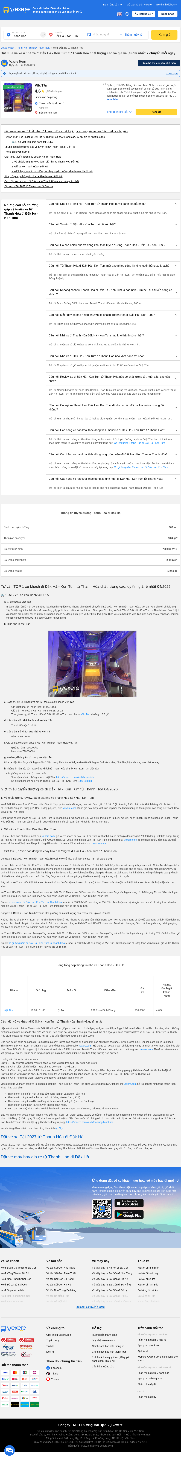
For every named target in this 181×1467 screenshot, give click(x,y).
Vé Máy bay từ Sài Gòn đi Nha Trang (112, 1273)
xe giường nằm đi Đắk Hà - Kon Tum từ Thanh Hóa (36, 943)
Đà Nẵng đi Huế (146, 1295)
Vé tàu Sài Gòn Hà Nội (58, 1284)
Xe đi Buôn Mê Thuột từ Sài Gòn (19, 1267)
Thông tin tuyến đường (17, 151)
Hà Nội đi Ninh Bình (148, 1267)
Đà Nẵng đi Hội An (148, 1290)
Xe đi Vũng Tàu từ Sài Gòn (15, 1273)
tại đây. (59, 1128)
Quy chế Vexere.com (103, 1340)
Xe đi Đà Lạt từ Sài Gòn (14, 1284)
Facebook (56, 1368)
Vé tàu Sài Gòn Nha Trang (60, 1267)
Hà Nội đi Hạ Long (148, 1273)
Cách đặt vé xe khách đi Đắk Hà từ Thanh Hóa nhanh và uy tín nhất (41, 181)
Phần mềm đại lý (147, 1384)
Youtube (55, 1379)
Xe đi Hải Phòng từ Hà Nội (15, 1295)
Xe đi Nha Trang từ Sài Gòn (16, 1279)
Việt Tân (85, 714)
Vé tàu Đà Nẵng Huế (57, 1295)
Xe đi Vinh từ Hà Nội (12, 1301)
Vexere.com (69, 808)
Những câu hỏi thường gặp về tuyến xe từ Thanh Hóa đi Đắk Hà (39, 146)
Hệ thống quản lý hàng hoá (154, 1367)
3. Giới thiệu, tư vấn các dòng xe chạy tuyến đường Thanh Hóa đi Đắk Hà (52, 171)
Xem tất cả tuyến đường (90, 1307)
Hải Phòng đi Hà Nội (149, 1301)
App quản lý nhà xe (148, 1345)
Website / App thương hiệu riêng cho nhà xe (158, 1358)
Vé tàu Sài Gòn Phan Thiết (61, 1273)
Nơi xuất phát (18, 32)
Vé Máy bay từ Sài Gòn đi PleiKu (110, 1295)
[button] (113, 204)
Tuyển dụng (53, 1340)
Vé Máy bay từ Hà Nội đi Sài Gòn (110, 1267)
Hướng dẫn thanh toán (104, 1334)
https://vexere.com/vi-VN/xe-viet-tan (75, 777)
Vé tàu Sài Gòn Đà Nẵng (60, 1279)
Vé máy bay (100, 1261)
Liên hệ (50, 1351)
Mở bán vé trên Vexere (139, 4)
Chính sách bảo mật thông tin (108, 1346)
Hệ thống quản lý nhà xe (153, 1334)
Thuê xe (144, 1261)
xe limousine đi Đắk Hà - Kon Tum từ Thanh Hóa (35, 902)
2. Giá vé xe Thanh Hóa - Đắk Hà (29, 166)
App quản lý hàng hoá (150, 1378)
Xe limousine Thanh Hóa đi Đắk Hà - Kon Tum (139, 442)
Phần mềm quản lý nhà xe (152, 1339)
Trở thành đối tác (166, 4)
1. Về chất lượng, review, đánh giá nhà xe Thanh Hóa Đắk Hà (45, 161)
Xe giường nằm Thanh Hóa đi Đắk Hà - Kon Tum (140, 467)
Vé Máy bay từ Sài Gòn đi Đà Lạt (110, 1290)
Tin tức (50, 1346)
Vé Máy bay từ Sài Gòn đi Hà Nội (110, 1279)
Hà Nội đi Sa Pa (146, 1279)
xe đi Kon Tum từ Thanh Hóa (31, 48)
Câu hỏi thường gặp (103, 1366)
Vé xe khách (7, 47)
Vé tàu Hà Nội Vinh (56, 1301)
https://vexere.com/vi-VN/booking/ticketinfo (89, 1122)
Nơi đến (58, 32)
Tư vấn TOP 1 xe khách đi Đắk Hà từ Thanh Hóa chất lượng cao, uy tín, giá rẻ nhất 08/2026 (54, 137)
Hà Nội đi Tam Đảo (148, 1284)
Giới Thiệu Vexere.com (59, 1334)
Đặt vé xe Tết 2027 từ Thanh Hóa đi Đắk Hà (28, 186)
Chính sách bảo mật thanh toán (109, 1351)
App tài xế (143, 1351)
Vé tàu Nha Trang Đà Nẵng (61, 1290)
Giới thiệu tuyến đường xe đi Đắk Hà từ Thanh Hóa (32, 156)
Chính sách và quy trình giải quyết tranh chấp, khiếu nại (110, 1359)
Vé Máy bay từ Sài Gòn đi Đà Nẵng (111, 1284)
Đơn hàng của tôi (112, 4)
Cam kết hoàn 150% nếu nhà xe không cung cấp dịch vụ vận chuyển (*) (56, 10)
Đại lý (141, 1391)
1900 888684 (84, 780)
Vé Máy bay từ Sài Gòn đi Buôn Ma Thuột (111, 1303)
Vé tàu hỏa (54, 1261)
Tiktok (54, 1373)
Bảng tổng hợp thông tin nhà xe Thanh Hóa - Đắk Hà (33, 176)
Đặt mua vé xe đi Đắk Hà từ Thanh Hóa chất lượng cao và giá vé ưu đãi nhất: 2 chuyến (66, 131)
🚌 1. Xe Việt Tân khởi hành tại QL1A (32, 141)
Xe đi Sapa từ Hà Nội (12, 1290)
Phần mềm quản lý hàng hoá (153, 1372)
